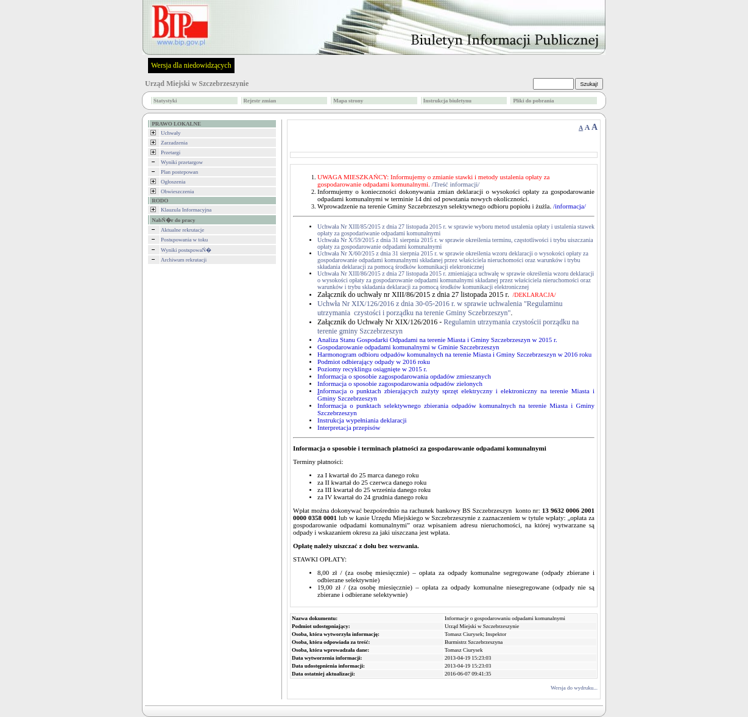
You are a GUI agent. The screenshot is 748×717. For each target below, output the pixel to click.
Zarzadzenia (174, 143)
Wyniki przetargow (182, 162)
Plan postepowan (179, 172)
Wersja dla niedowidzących (191, 65)
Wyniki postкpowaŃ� (186, 250)
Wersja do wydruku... (574, 688)
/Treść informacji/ (456, 184)
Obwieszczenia (177, 191)
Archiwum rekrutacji (183, 260)
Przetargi (170, 152)
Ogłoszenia (173, 182)
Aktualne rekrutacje (182, 230)
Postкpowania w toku (184, 240)
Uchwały (171, 133)
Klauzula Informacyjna (186, 210)
